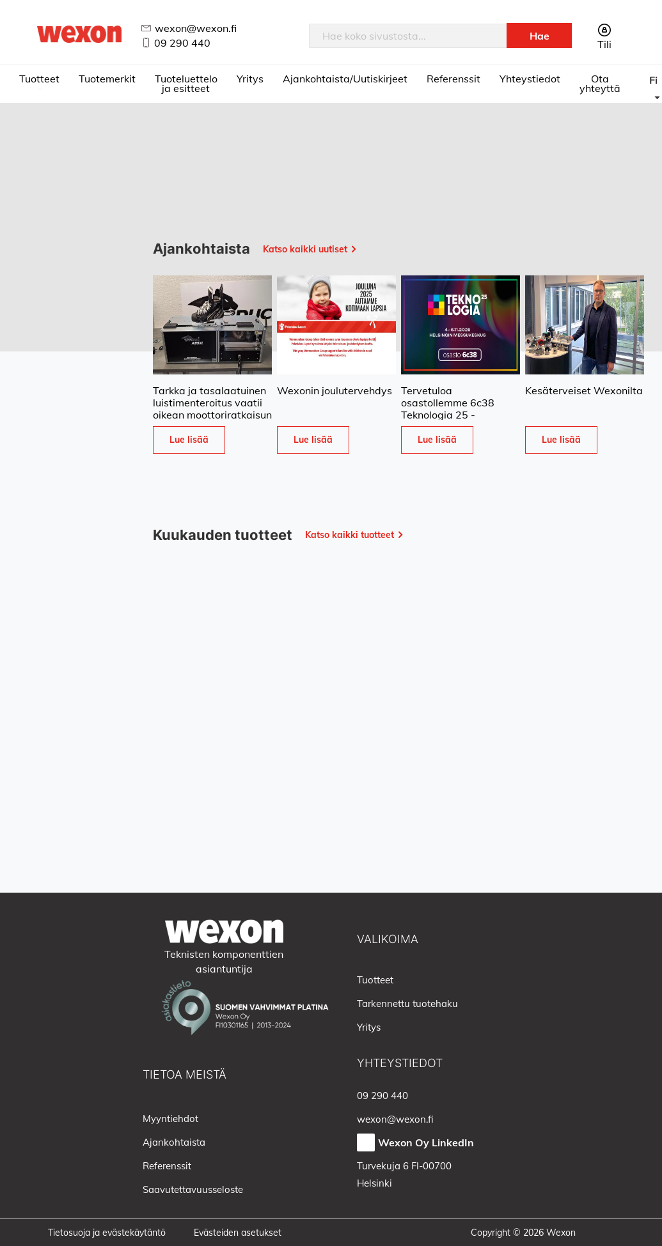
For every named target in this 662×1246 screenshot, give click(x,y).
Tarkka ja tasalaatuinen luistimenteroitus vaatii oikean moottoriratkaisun (212, 402)
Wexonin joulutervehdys (334, 390)
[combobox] (408, 36)
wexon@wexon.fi (196, 28)
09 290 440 (182, 42)
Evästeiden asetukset (237, 1232)
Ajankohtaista (174, 1142)
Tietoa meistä (184, 1074)
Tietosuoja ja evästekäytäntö (107, 1232)
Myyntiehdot (170, 1118)
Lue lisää (189, 439)
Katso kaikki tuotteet (349, 535)
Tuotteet (39, 78)
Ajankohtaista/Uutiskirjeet (345, 78)
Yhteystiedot (530, 78)
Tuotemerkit (107, 78)
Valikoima (387, 939)
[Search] (539, 35)
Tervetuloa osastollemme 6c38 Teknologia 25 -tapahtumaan (447, 408)
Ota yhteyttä (599, 83)
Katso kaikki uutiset (305, 249)
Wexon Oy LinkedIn (426, 1142)
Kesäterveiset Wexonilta (584, 390)
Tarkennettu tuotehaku (407, 1003)
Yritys (250, 78)
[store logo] (79, 34)
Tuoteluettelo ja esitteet (186, 83)
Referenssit (453, 78)
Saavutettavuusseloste (193, 1189)
